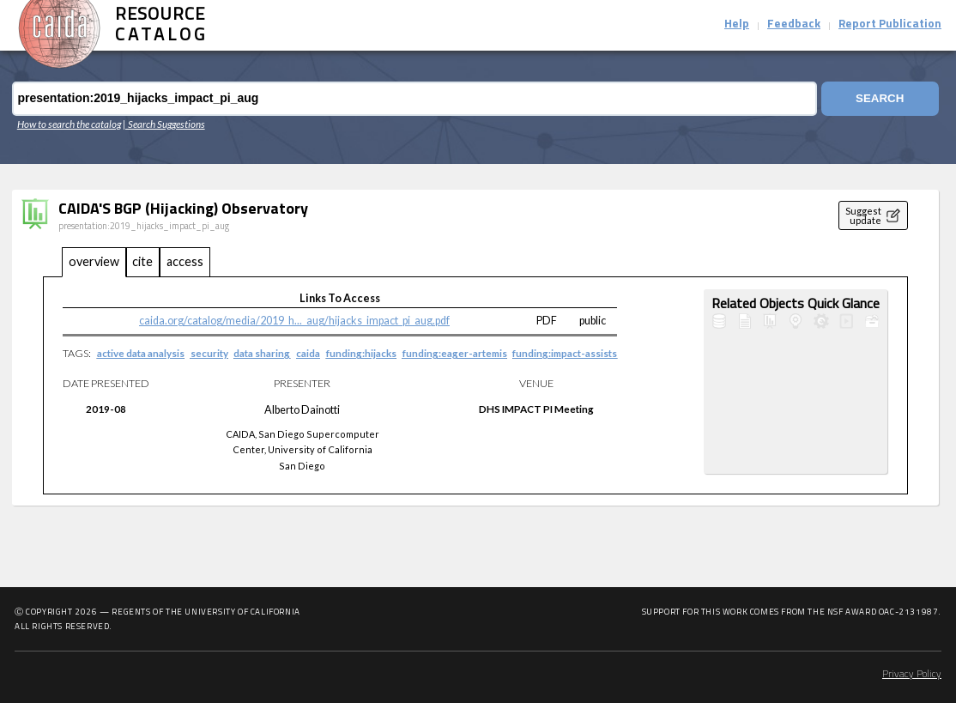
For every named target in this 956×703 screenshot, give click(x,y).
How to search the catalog (69, 124)
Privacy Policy (911, 675)
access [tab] (184, 261)
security (209, 353)
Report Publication (889, 24)
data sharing (261, 353)
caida (308, 353)
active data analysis (141, 353)
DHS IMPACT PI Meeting (536, 409)
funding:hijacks (361, 353)
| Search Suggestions (164, 124)
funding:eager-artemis (454, 353)
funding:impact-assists (564, 353)
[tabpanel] (475, 385)
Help (736, 24)
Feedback (793, 24)
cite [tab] (142, 261)
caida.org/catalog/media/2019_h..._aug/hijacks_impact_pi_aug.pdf (294, 320)
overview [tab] (94, 261)
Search (880, 98)
